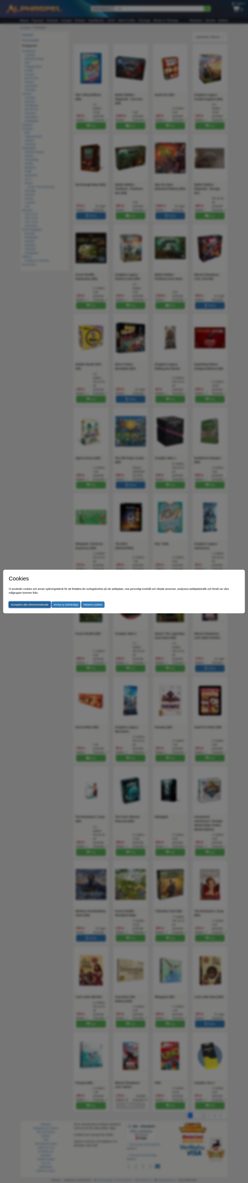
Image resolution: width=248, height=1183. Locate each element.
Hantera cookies (92, 604)
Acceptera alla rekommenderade (29, 604)
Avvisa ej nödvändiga (66, 604)
